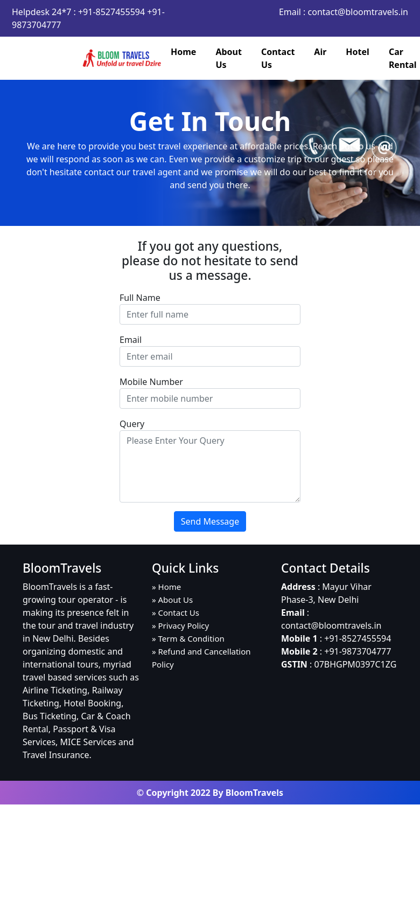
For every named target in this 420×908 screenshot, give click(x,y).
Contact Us (278, 58)
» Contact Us (175, 612)
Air (320, 52)
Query (132, 424)
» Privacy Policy (180, 625)
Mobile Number (151, 382)
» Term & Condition (188, 638)
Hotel (357, 52)
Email (131, 340)
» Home (166, 586)
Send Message (210, 521)
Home (183, 52)
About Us (228, 58)
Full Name (140, 298)
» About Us (172, 599)
